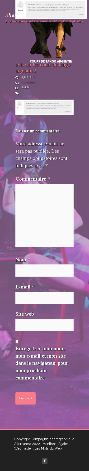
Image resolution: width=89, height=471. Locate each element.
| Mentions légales (55, 444)
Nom (22, 260)
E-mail (24, 287)
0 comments (28, 82)
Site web (24, 314)
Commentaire (32, 179)
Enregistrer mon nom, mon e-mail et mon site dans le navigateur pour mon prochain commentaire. (41, 363)
